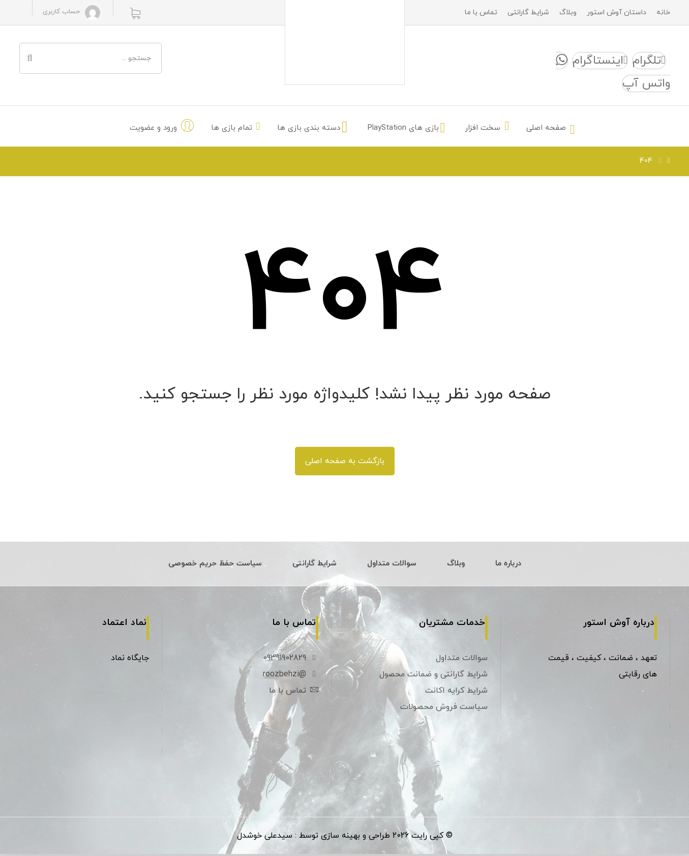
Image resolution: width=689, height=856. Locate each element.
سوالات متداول (462, 659)
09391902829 (290, 659)
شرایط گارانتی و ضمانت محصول (433, 675)
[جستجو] (30, 58)
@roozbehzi (290, 675)
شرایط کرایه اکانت (456, 691)
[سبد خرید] (135, 12)
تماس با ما (293, 691)
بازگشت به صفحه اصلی (344, 462)
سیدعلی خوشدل (264, 837)
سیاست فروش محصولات (444, 708)
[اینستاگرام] (600, 61)
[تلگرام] (649, 61)
